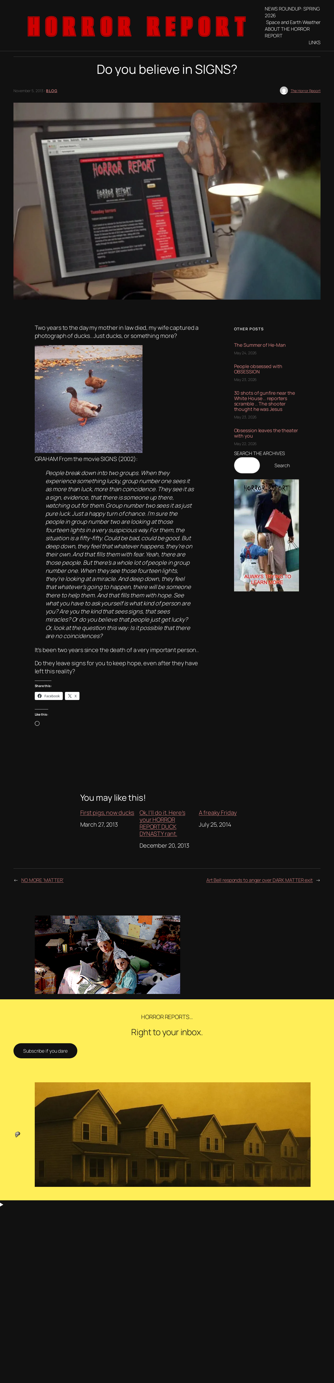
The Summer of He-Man (260, 345)
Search (282, 465)
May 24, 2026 (245, 352)
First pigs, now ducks (107, 812)
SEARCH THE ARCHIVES (259, 453)
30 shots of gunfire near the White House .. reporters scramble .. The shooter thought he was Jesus (264, 401)
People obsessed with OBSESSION (258, 368)
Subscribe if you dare (45, 1051)
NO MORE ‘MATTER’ (42, 880)
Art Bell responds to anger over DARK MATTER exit (259, 880)
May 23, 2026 (245, 379)
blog (51, 90)
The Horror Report (306, 90)
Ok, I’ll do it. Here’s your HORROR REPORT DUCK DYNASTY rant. (162, 823)
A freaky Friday (218, 812)
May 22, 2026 (245, 443)
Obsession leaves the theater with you (266, 433)
